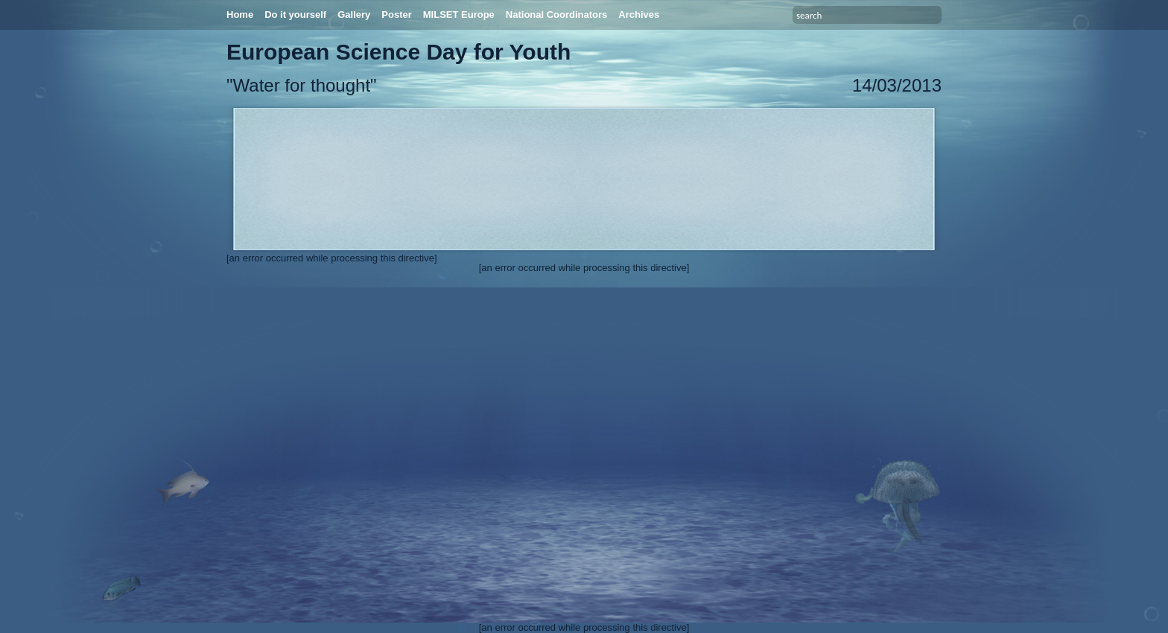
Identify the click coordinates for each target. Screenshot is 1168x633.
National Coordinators (557, 14)
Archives (638, 14)
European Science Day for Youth (398, 51)
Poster (396, 14)
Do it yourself (295, 14)
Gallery (353, 14)
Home (239, 14)
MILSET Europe (459, 14)
